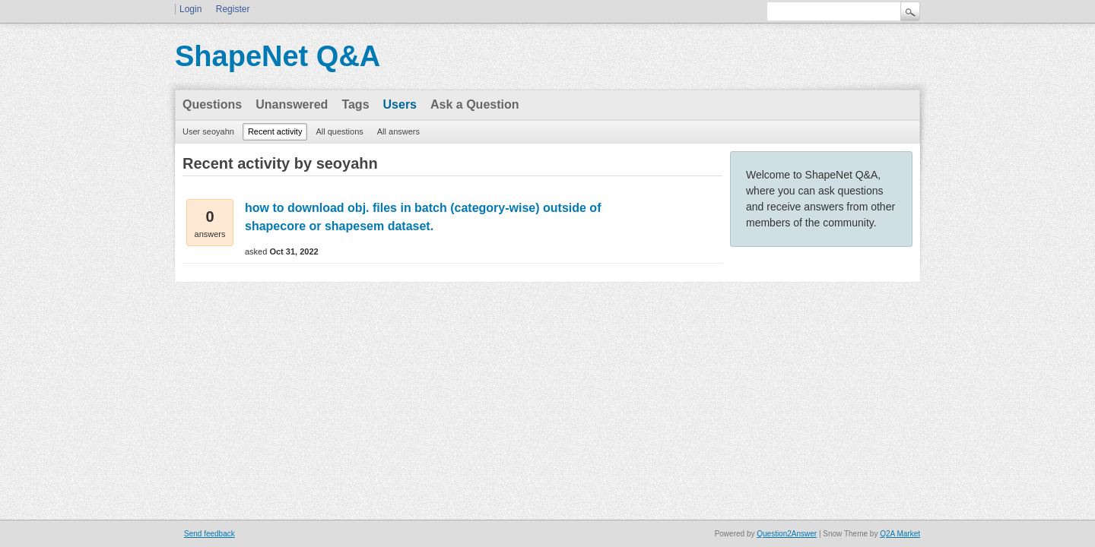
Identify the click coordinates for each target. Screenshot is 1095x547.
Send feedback (209, 534)
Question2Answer (787, 534)
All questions (339, 131)
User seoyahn (208, 131)
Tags (355, 104)
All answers (398, 131)
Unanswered (292, 104)
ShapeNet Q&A (277, 56)
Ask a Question (474, 104)
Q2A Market (900, 534)
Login (190, 9)
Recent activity (275, 131)
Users (400, 104)
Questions (212, 104)
